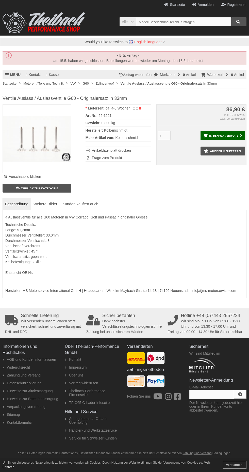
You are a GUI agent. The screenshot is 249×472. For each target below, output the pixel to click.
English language (145, 42)
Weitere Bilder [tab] (45, 204)
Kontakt (33, 75)
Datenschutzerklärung (22, 383)
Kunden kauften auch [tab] (80, 204)
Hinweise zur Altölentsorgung (28, 391)
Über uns (74, 375)
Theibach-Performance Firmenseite (85, 393)
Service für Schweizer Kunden (91, 438)
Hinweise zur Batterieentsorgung (30, 399)
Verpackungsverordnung (24, 407)
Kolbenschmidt (127, 138)
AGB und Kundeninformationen (29, 359)
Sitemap (11, 415)
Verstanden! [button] (234, 465)
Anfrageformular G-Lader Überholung (87, 420)
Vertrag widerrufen (136, 75)
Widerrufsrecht (16, 367)
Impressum (76, 367)
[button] (128, 21)
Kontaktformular (17, 422)
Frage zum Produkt (107, 158)
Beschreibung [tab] (16, 204)
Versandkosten (235, 118)
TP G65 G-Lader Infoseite (87, 403)
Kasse (52, 75)
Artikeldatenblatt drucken (111, 150)
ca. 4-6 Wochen (118, 108)
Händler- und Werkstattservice (91, 430)
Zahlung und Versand (22, 375)
